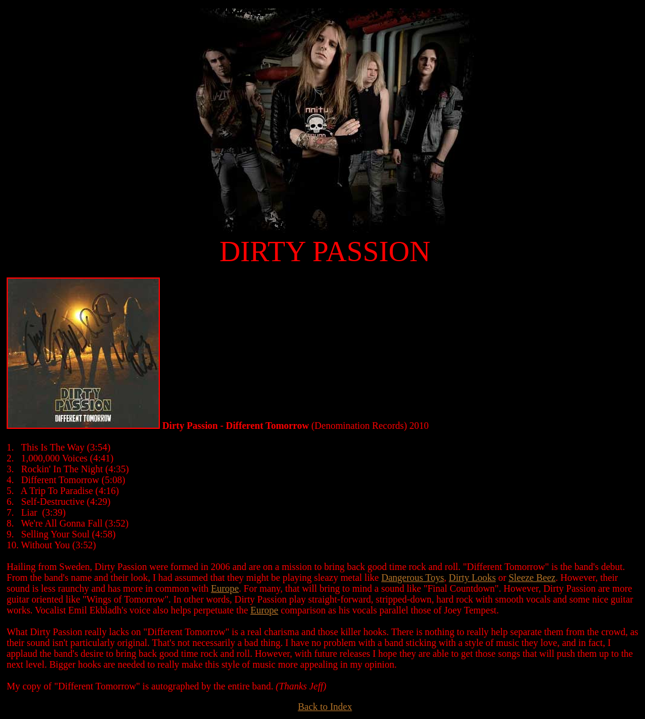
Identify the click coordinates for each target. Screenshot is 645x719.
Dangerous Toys (412, 577)
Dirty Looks (472, 577)
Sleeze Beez (532, 577)
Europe (225, 588)
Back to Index (325, 707)
